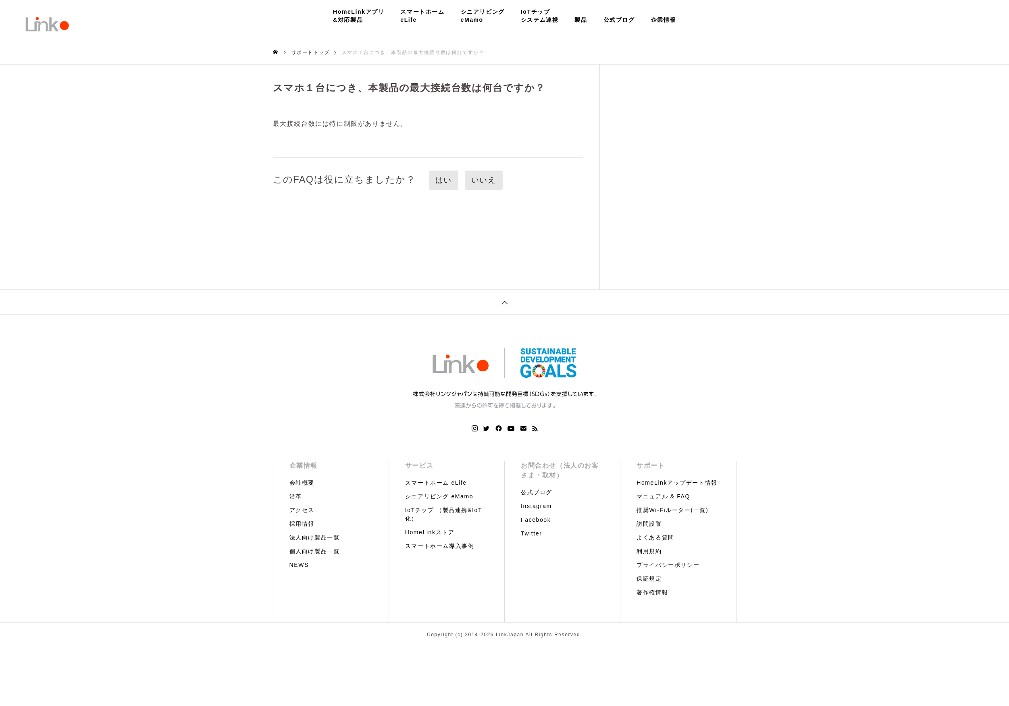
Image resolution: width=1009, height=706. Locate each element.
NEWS (299, 565)
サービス (419, 465)
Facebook (536, 519)
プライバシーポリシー (668, 565)
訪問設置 (649, 524)
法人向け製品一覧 (314, 537)
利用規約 (649, 551)
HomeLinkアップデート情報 (677, 482)
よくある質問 (655, 537)
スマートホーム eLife (436, 482)
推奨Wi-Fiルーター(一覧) (672, 510)
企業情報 (663, 20)
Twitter (531, 533)
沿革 (295, 496)
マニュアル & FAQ (663, 496)
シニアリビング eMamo (439, 496)
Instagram (536, 506)
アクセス (301, 510)
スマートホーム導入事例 (439, 546)
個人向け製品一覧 (314, 551)
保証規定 (649, 578)
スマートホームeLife (422, 15)
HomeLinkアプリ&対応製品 (358, 15)
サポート (651, 465)
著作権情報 (652, 592)
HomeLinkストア (430, 532)
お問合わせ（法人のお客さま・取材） (560, 470)
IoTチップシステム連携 (540, 15)
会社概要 (301, 482)
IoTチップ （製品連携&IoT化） (443, 514)
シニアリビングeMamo (483, 15)
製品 (580, 20)
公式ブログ (619, 20)
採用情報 (301, 524)
